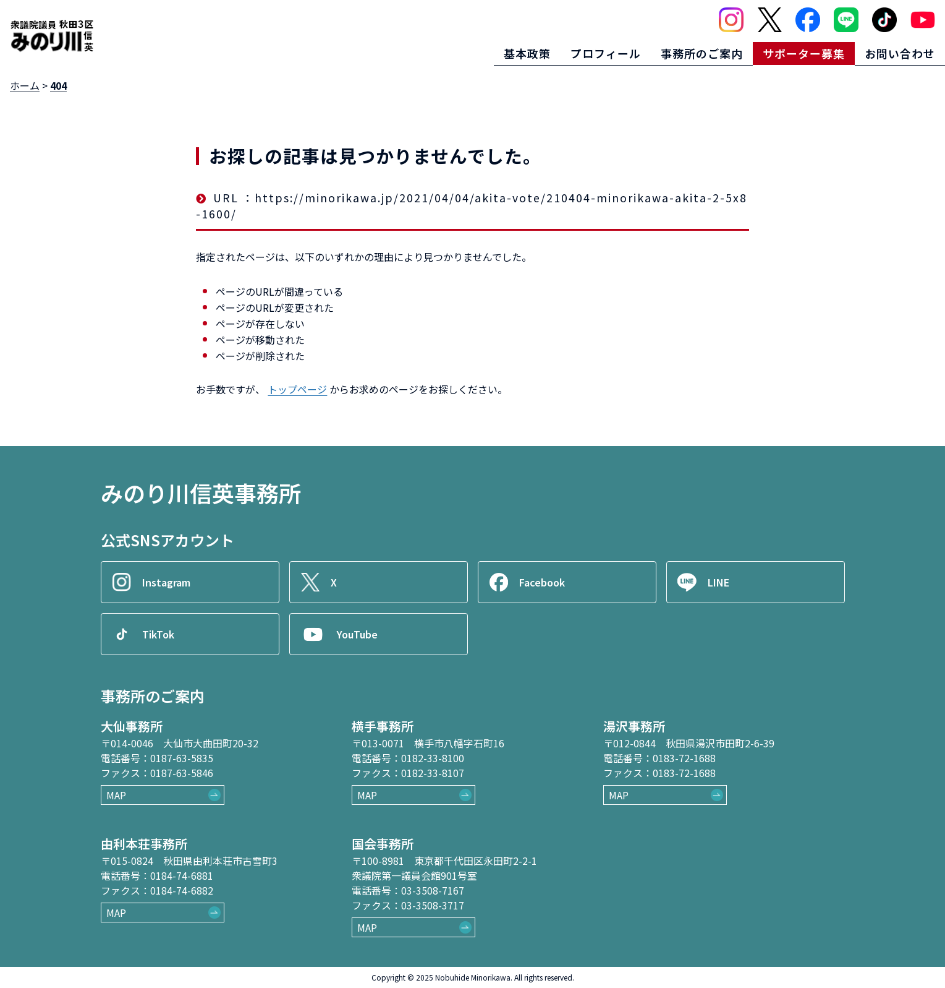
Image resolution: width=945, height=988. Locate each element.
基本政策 (527, 53)
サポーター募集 (804, 53)
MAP (116, 795)
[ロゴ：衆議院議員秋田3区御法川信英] (51, 35)
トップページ (297, 389)
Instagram (167, 582)
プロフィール (605, 53)
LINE (719, 582)
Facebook (543, 582)
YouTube (357, 634)
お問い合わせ (900, 53)
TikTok (159, 634)
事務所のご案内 (702, 53)
